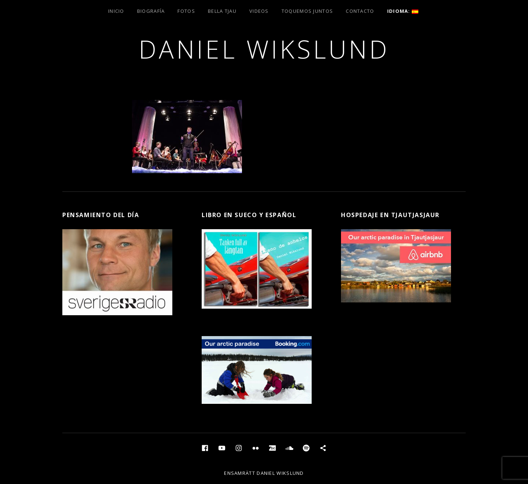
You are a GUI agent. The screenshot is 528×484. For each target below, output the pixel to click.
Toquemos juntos (307, 11)
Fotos (186, 11)
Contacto (360, 11)
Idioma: (402, 11)
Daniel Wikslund (264, 49)
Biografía (151, 11)
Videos (259, 11)
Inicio (116, 11)
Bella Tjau (222, 11)
